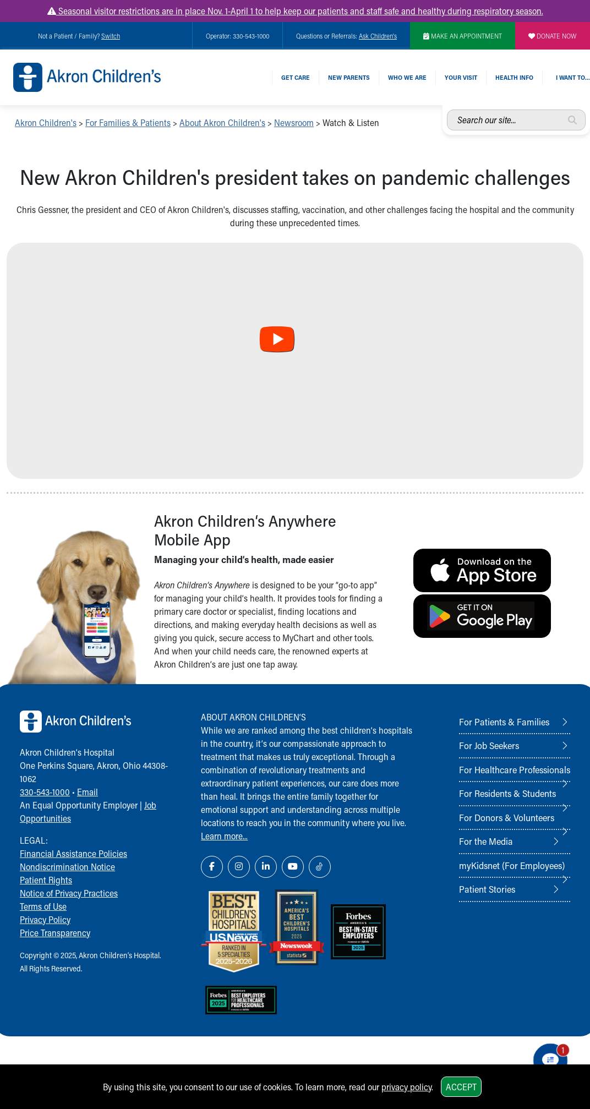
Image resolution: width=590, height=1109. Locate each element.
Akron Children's (46, 122)
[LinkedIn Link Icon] (266, 867)
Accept (461, 1086)
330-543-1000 (45, 791)
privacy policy (406, 1086)
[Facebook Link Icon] (212, 867)
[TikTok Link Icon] (320, 867)
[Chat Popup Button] (550, 1060)
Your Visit (461, 77)
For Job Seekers (489, 745)
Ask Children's (378, 35)
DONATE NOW (552, 35)
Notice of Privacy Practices (69, 893)
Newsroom (294, 122)
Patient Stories (487, 889)
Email (87, 791)
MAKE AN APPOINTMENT (462, 35)
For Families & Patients (128, 122)
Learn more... (224, 836)
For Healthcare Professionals (514, 769)
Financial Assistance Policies (73, 853)
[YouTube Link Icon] (293, 867)
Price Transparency (55, 932)
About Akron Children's (222, 122)
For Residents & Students (507, 793)
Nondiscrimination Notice (67, 866)
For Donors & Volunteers (506, 817)
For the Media (486, 841)
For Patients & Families (504, 721)
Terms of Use (43, 906)
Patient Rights (46, 880)
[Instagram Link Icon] (239, 867)
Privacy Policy (45, 919)
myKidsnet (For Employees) (512, 865)
